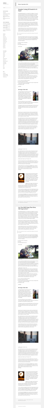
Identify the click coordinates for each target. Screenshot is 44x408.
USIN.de (4, 3)
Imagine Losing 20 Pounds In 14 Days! (27, 10)
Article (34, 201)
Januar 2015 (4, 36)
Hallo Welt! (4, 12)
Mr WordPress (4, 23)
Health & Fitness (5, 58)
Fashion (4, 56)
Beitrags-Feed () (5, 74)
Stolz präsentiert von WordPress (22, 406)
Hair (3, 57)
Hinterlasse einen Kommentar (24, 202)
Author (35, 201)
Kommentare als (5, 75)
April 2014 (4, 47)
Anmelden (4, 73)
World (4, 68)
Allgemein (4, 52)
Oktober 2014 (4, 40)
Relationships (4, 63)
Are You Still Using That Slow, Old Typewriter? (27, 208)
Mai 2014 (4, 46)
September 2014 (5, 41)
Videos (4, 67)
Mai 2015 (4, 35)
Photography (4, 62)
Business (25, 201)
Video (18, 202)
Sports (4, 64)
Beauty (4, 53)
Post (37, 201)
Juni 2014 (4, 45)
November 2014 (5, 39)
